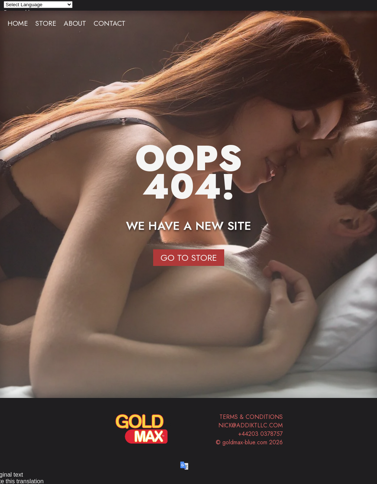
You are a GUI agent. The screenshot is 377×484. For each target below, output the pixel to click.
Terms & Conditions (251, 417)
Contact (110, 23)
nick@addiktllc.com (250, 425)
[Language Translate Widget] (38, 4)
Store (45, 23)
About (75, 23)
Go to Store (189, 257)
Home (17, 23)
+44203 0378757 (260, 434)
